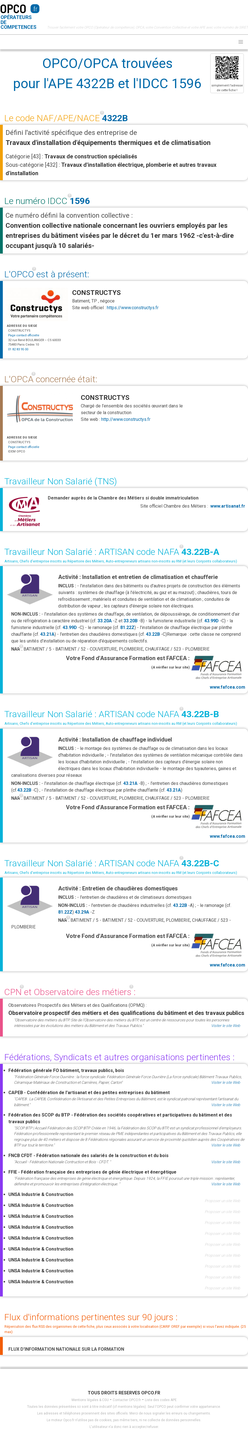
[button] (240, 42)
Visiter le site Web (225, 1025)
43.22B (153, 634)
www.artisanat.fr (227, 506)
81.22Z (127, 627)
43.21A (47, 634)
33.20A (105, 620)
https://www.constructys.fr (133, 307)
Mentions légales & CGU (90, 1400)
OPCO (13, 8)
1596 (80, 201)
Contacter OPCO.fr (127, 1400)
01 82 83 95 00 (18, 349)
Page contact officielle (23, 335)
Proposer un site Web (222, 1200)
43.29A (82, 912)
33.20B (131, 620)
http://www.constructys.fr (125, 419)
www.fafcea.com (217, 672)
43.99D (211, 620)
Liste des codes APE (161, 1400)
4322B (115, 118)
